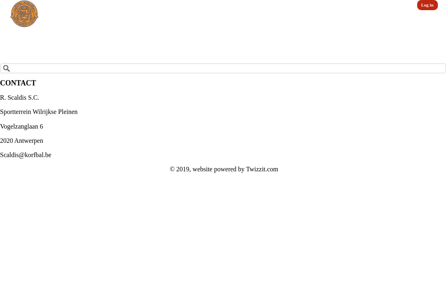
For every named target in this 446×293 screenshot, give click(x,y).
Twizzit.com (262, 169)
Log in (427, 4)
